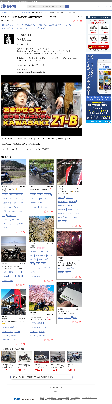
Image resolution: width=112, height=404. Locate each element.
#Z (12, 28)
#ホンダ (13, 223)
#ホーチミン (43, 207)
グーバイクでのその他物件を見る (33, 377)
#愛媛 (42, 28)
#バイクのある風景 (71, 217)
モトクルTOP (16, 12)
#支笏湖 (19, 276)
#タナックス (46, 268)
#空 (47, 251)
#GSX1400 (69, 197)
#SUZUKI (61, 197)
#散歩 (32, 255)
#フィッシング (12, 211)
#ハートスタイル (35, 276)
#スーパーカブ (7, 207)
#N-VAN (40, 203)
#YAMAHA (47, 195)
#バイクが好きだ (35, 327)
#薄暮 (43, 264)
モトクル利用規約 (51, 398)
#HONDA (69, 209)
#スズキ (77, 209)
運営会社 (42, 398)
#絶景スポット (7, 203)
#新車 (74, 317)
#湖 (4, 215)
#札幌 (4, 272)
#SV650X (61, 273)
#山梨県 (5, 227)
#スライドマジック (36, 272)
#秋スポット (17, 207)
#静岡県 (20, 223)
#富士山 (16, 203)
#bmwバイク (20, 199)
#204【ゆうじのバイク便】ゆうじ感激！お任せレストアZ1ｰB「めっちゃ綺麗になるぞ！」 (33, 25)
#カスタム (42, 335)
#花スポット (6, 219)
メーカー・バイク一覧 (104, 6)
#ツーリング (34, 207)
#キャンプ (6, 223)
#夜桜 (73, 268)
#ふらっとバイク (35, 268)
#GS (22, 203)
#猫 (18, 219)
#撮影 (40, 259)
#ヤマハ (40, 195)
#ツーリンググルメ (8, 199)
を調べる (98, 47)
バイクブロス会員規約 (63, 398)
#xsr (46, 259)
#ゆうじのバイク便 (31, 28)
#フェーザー (43, 199)
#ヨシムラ (61, 213)
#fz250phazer (34, 199)
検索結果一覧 (26, 12)
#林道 (21, 211)
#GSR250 (5, 276)
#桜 (59, 222)
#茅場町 (41, 251)
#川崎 (38, 264)
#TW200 (41, 331)
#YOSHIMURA (62, 201)
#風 (32, 259)
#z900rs (60, 317)
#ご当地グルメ (11, 215)
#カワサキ (19, 28)
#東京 (32, 264)
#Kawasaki (70, 205)
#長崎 (64, 222)
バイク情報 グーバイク (56, 391)
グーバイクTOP (5, 12)
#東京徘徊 (34, 251)
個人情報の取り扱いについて (89, 398)
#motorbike (61, 205)
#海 (13, 219)
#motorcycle (5, 28)
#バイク (68, 25)
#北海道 (10, 272)
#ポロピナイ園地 (8, 280)
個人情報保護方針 (75, 398)
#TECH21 (33, 203)
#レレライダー (40, 255)
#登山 (4, 211)
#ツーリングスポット (16, 195)
